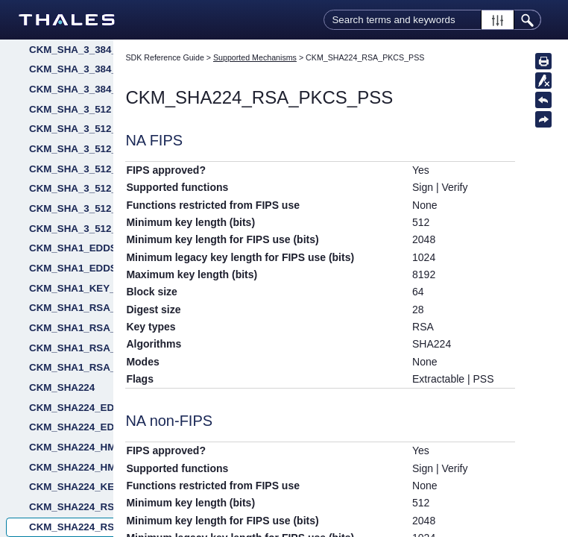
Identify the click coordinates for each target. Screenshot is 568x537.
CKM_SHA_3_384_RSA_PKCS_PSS (71, 89)
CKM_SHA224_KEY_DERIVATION (71, 486)
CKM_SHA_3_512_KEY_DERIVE (71, 188)
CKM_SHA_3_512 (70, 109)
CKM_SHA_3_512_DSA (71, 128)
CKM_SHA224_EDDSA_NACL (71, 427)
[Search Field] (432, 20)
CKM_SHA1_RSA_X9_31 (71, 348)
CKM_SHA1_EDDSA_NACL (71, 268)
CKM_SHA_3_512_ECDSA (71, 148)
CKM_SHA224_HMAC (71, 447)
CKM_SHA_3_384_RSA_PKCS (71, 69)
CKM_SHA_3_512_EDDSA (71, 169)
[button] (497, 20)
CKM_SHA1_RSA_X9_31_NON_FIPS (71, 367)
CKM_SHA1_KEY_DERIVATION (71, 288)
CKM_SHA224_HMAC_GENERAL (71, 467)
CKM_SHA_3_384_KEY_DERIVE (71, 49)
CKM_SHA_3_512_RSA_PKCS (71, 208)
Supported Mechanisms (255, 57)
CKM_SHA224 (62, 387)
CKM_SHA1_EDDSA (71, 248)
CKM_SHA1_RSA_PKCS (71, 307)
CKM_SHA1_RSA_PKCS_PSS (71, 327)
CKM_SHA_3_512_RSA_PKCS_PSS (71, 228)
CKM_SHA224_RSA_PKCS (71, 506)
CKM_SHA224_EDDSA (71, 407)
